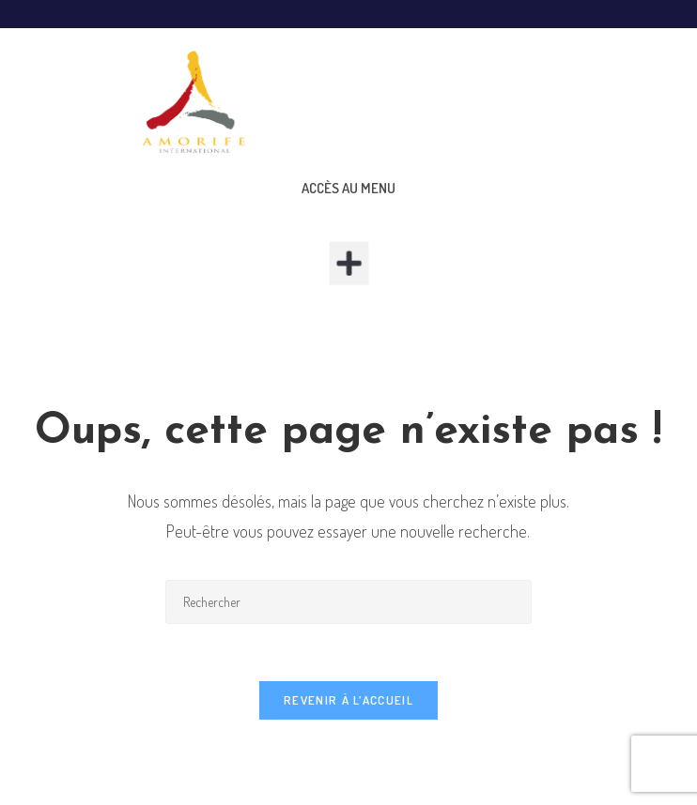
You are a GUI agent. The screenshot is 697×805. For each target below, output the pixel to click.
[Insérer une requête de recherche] (348, 602)
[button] (349, 263)
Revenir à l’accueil (348, 699)
